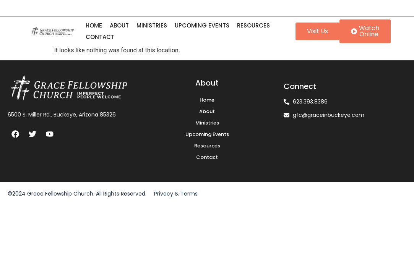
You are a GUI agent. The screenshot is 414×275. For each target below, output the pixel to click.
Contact (100, 37)
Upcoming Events (202, 25)
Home (94, 25)
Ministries (151, 25)
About (119, 25)
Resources (253, 25)
